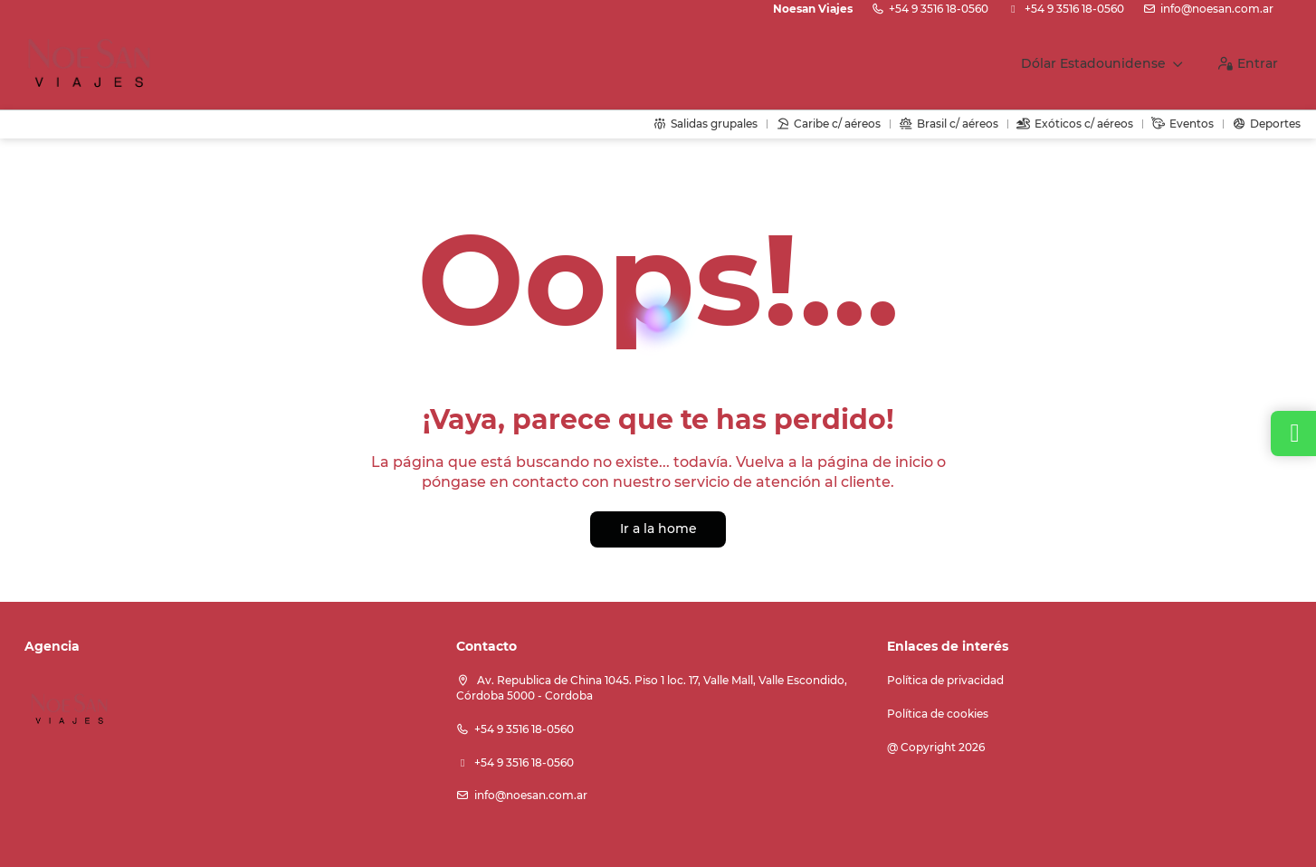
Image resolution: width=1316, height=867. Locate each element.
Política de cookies (937, 713)
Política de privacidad (945, 680)
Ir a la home (658, 528)
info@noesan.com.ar (1216, 8)
